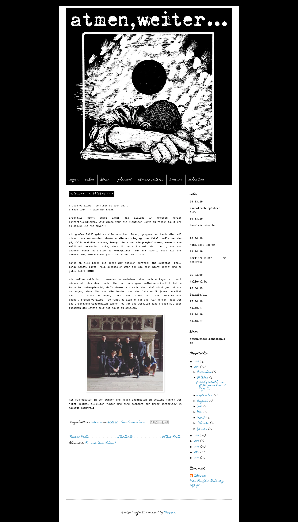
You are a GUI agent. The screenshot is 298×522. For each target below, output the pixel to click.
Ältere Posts (171, 437)
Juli (200, 406)
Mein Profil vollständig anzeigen (207, 483)
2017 (197, 436)
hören (105, 179)
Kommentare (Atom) (101, 443)
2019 (197, 362)
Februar (203, 423)
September (205, 395)
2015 (197, 447)
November (204, 372)
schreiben (196, 179)
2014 (197, 452)
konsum (176, 179)
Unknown (200, 476)
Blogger (170, 513)
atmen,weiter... (150, 179)
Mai (200, 412)
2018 (197, 367)
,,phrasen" (124, 179)
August (203, 401)
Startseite (125, 437)
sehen (89, 179)
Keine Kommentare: (133, 422)
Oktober (203, 378)
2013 (197, 458)
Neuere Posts (79, 437)
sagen (74, 179)
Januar (202, 429)
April (201, 418)
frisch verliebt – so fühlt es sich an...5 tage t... (211, 385)
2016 (197, 441)
